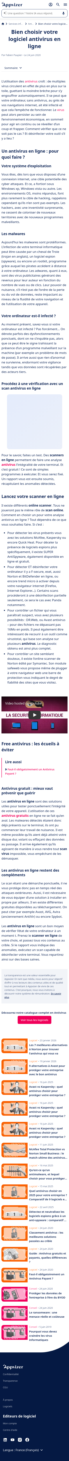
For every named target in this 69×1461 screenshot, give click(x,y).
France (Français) (30, 1450)
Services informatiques (16, 23)
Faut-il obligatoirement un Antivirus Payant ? (29, 771)
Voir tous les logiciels (34, 1020)
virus (60, 110)
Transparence (10, 1380)
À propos (8, 1399)
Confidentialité (11, 1374)
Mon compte (10, 1423)
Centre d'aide (10, 1430)
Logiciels (7, 1406)
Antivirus (31, 23)
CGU (5, 1387)
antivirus (31, 81)
